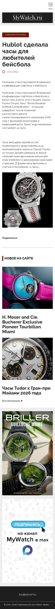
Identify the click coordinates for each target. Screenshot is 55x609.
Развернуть (27, 594)
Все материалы (11, 401)
